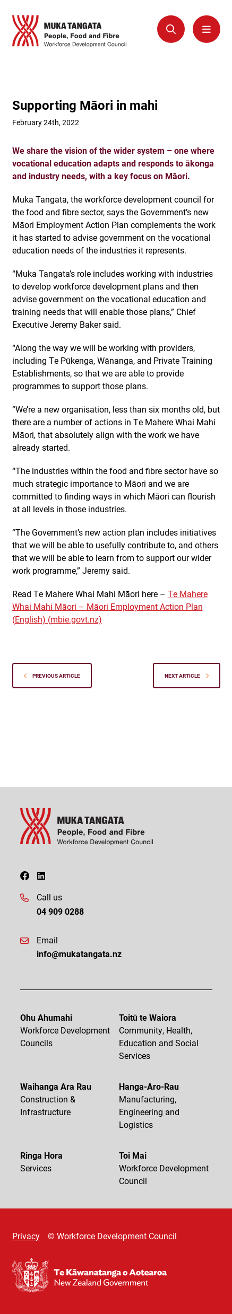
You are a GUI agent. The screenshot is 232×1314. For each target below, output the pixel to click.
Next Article (187, 675)
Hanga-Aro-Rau (165, 1106)
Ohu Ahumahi (67, 1030)
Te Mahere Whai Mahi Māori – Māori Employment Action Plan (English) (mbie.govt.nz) (110, 606)
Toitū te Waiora (165, 1037)
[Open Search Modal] (171, 28)
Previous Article (52, 675)
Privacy (26, 1235)
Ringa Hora (67, 1162)
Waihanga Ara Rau (67, 1099)
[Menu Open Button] (206, 28)
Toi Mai (165, 1168)
